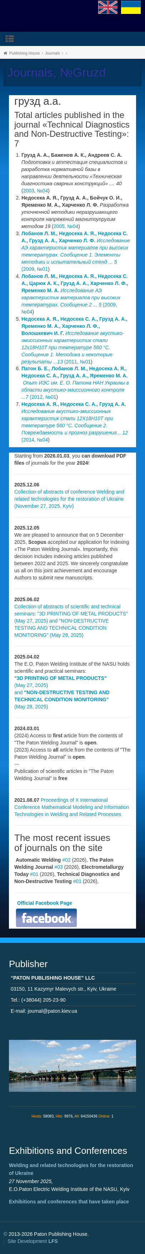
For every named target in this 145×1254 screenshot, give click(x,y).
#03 (59, 867)
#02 (66, 860)
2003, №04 (35, 190)
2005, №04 (66, 226)
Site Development (33, 1241)
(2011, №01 (74, 340)
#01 (34, 874)
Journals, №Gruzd (56, 72)
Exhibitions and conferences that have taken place (69, 1201)
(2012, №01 (75, 383)
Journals (52, 53)
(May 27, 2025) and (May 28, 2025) (62, 692)
